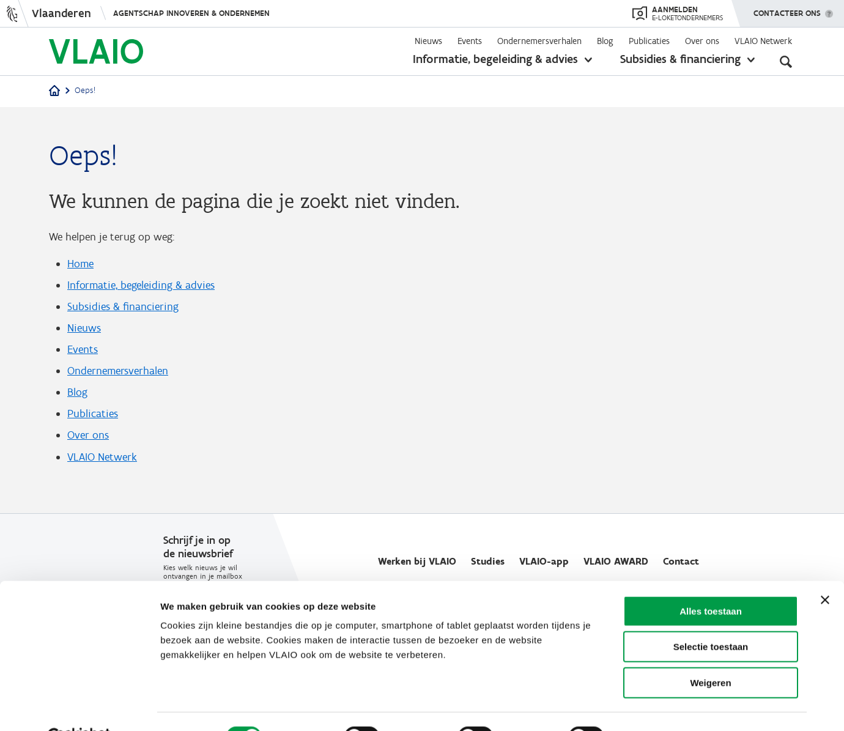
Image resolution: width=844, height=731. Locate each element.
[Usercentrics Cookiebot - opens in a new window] (79, 707)
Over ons (702, 40)
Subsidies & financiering (680, 58)
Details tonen (656, 707)
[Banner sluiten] (825, 570)
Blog (605, 40)
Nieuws (428, 40)
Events (469, 40)
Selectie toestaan (711, 617)
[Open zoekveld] (786, 61)
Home (80, 264)
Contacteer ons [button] (787, 9)
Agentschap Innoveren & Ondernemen (191, 13)
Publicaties (649, 40)
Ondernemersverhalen (539, 40)
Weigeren (710, 653)
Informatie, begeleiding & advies (495, 58)
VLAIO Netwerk (763, 40)
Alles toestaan (710, 581)
